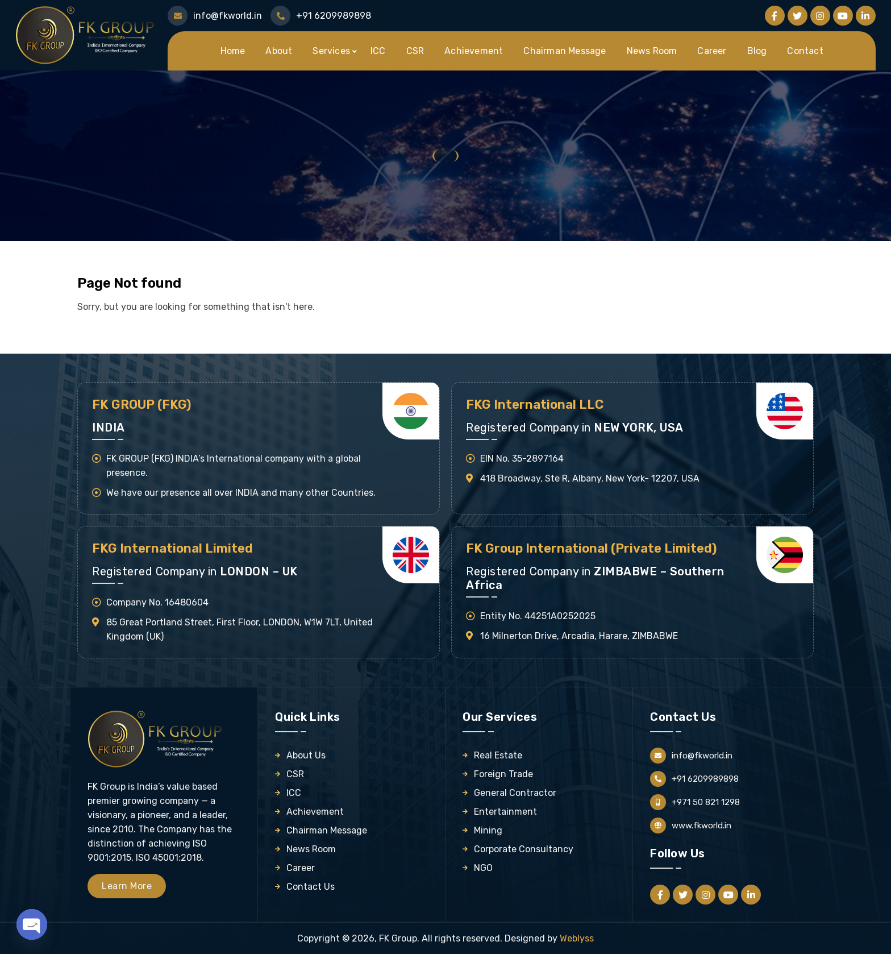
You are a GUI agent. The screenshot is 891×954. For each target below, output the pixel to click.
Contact (805, 50)
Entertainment (505, 811)
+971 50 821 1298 (706, 802)
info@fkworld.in (702, 755)
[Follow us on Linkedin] (866, 16)
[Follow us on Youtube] (843, 16)
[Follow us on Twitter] (797, 16)
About (278, 50)
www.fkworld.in (701, 825)
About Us (306, 755)
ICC (378, 50)
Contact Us (310, 886)
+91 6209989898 (705, 779)
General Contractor (515, 792)
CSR (415, 50)
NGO (483, 867)
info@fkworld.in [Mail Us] (227, 15)
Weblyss (577, 938)
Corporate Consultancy (523, 849)
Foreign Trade (503, 774)
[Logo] (86, 34)
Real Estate (498, 755)
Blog (757, 50)
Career (711, 50)
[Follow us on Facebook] (775, 16)
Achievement (473, 50)
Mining (488, 830)
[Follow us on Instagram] (820, 16)
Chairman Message (564, 50)
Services (331, 50)
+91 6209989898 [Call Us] (333, 15)
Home (232, 50)
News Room (652, 50)
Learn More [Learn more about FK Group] (127, 886)
